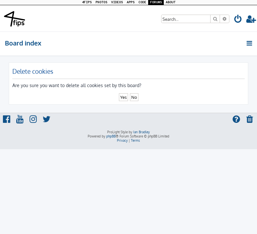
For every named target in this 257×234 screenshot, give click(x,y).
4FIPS (87, 2)
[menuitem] (238, 20)
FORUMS (156, 2)
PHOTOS (101, 2)
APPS (131, 2)
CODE (142, 2)
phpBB (111, 136)
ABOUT (170, 2)
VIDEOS (117, 2)
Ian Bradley (141, 132)
